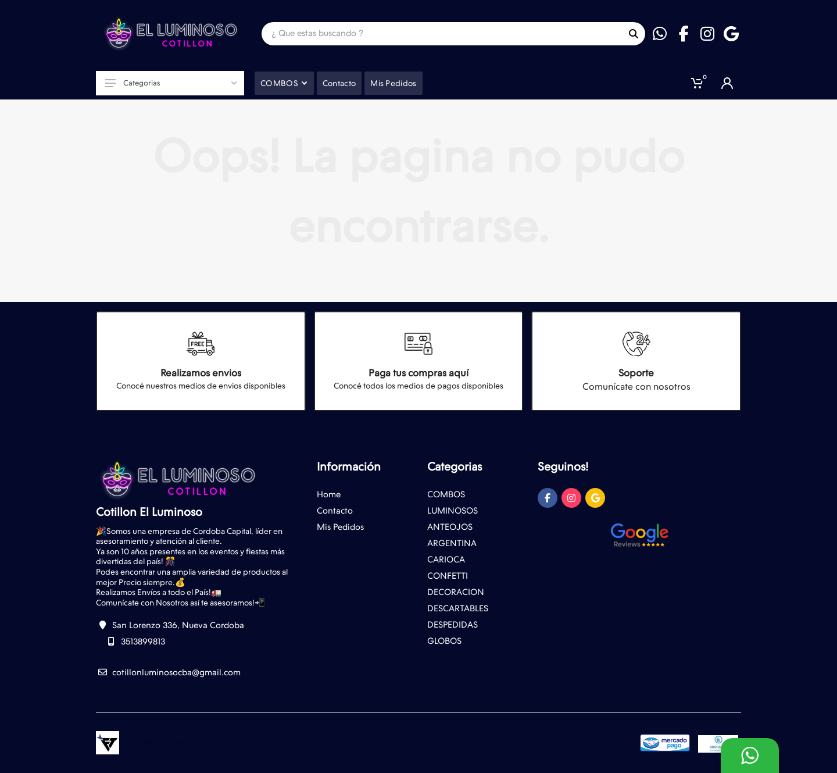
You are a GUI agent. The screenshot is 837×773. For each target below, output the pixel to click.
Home (329, 494)
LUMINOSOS (452, 510)
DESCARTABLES (457, 608)
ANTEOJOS (450, 527)
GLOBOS (444, 641)
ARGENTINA (452, 543)
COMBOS (446, 494)
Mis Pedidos (340, 527)
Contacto (335, 510)
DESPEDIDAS (452, 624)
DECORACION (455, 592)
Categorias (171, 83)
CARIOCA (446, 559)
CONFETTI (447, 575)
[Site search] (442, 33)
